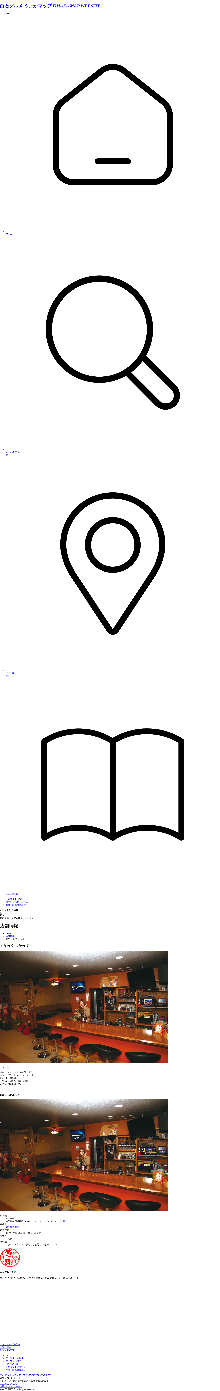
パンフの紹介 (12, 1364)
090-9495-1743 (13, 1227)
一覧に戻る (5, 1347)
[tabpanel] (110, 1007)
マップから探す (13, 1361)
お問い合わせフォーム (17, 902)
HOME (9, 933)
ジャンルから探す (15, 1358)
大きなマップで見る (10, 1344)
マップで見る (60, 1221)
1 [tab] (7, 1067)
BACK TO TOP (7, 1350)
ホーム (9, 1355)
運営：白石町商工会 (16, 1370)
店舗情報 (10, 936)
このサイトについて (16, 1367)
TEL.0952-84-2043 (8, 1384)
